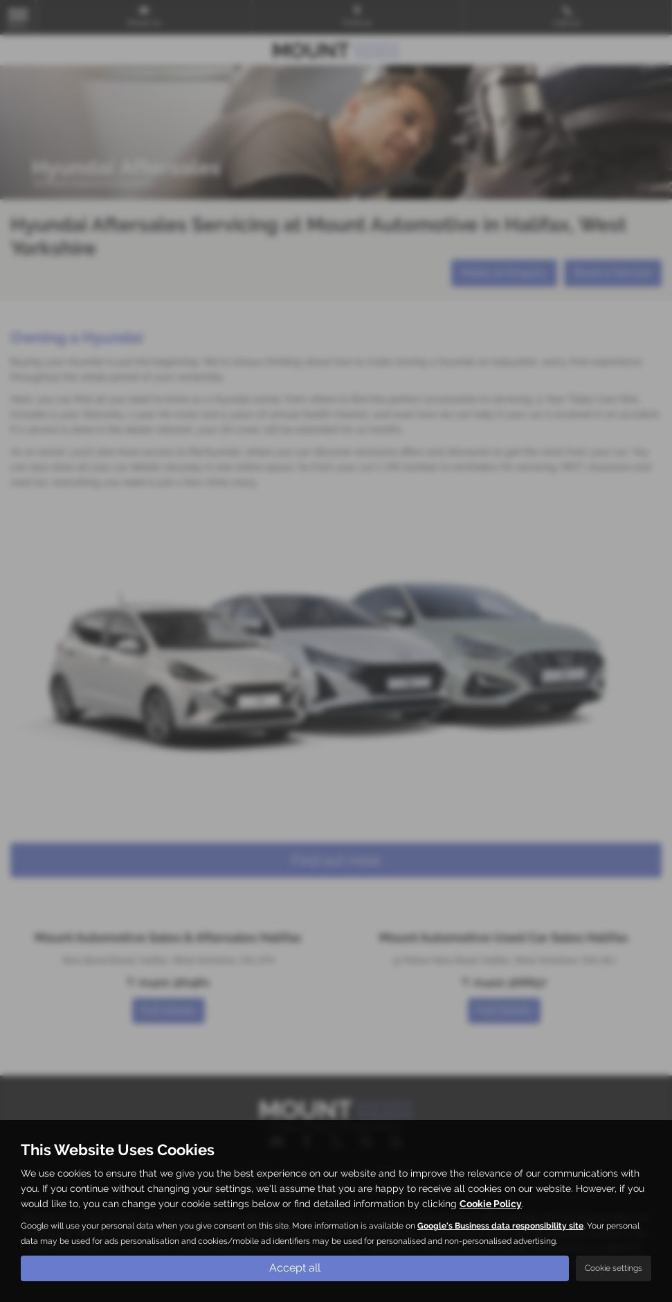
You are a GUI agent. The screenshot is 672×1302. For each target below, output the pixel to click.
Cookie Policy (491, 1203)
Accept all (294, 1267)
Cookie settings (613, 1268)
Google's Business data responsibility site (500, 1226)
